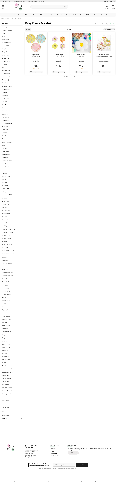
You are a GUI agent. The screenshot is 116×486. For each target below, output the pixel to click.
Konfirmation (95, 14)
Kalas (8, 14)
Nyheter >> (41, 1)
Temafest (14, 14)
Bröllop (42, 14)
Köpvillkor (53, 448)
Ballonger (52, 14)
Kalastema (20, 14)
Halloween (81, 14)
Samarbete (54, 453)
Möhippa (88, 14)
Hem (2, 18)
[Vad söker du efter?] (49, 7)
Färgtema (35, 14)
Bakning (75, 14)
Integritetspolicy (55, 455)
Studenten (68, 14)
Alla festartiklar (60, 14)
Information (105, 1)
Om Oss (53, 450)
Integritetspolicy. (72, 468)
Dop (47, 14)
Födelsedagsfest (104, 14)
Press (52, 451)
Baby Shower (28, 14)
